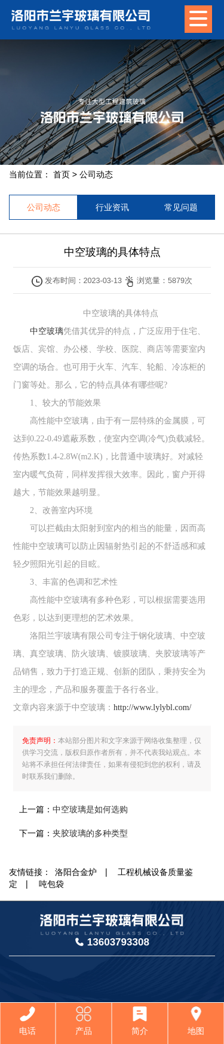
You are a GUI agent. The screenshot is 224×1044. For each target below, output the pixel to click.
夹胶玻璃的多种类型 (90, 833)
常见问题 (181, 207)
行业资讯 (112, 207)
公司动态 (96, 174)
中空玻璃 (42, 331)
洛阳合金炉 (76, 872)
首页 (61, 174)
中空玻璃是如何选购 (90, 809)
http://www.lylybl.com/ (152, 707)
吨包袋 (51, 884)
